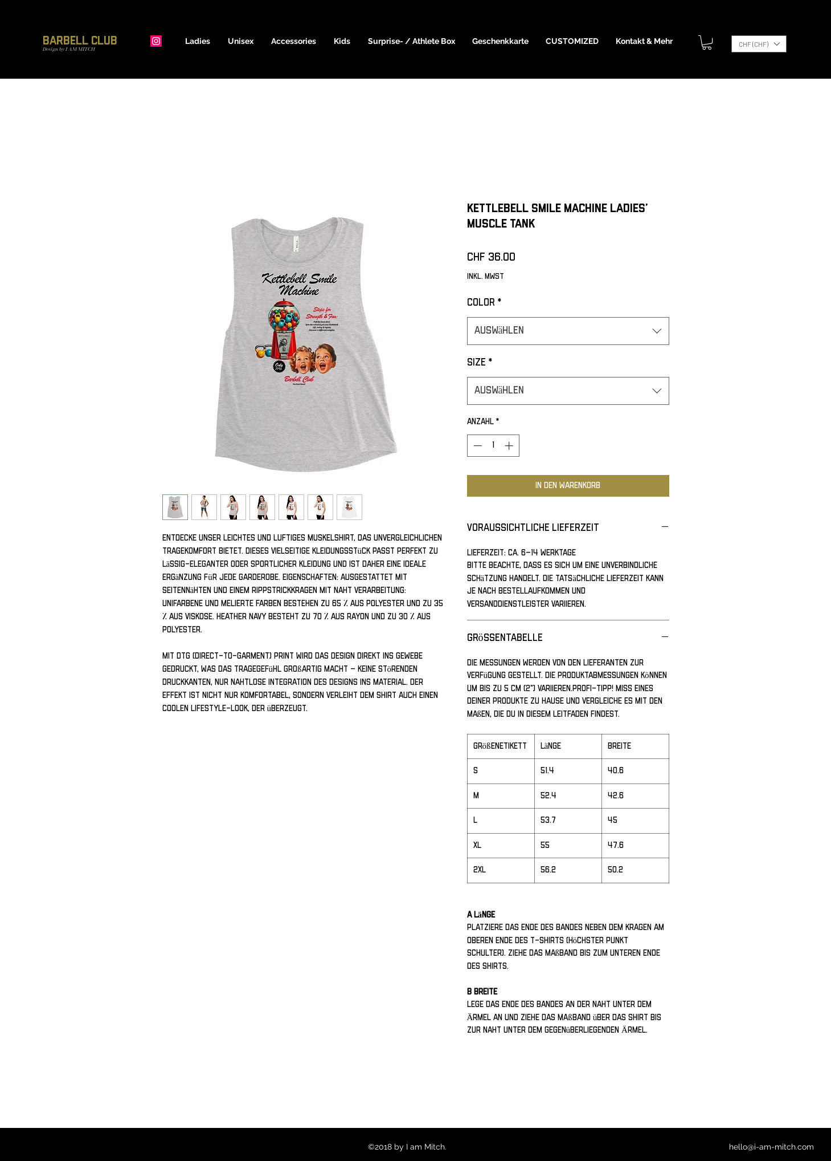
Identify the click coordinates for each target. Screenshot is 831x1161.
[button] (198, 41)
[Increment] (510, 445)
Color (484, 302)
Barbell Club (80, 40)
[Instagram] (156, 41)
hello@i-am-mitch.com (771, 1146)
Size (479, 362)
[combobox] (568, 331)
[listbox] (759, 43)
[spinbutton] (493, 445)
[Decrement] (476, 445)
